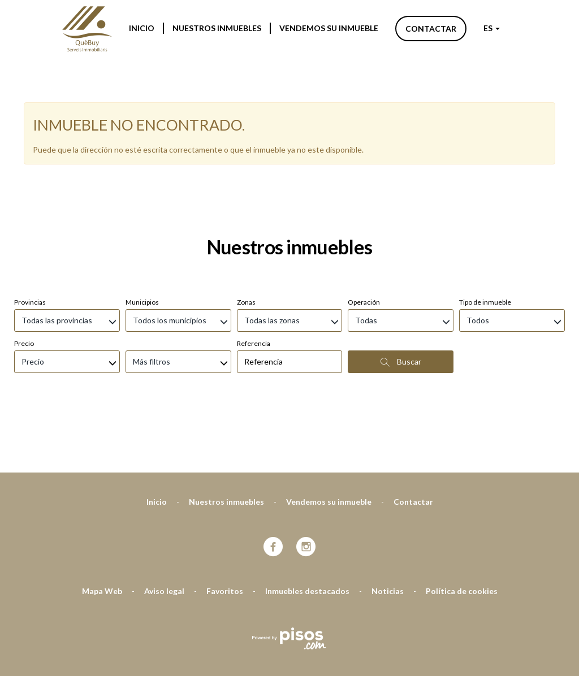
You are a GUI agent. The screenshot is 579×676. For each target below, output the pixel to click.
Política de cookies (462, 531)
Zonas (246, 242)
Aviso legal (164, 531)
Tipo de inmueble (485, 242)
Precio (24, 283)
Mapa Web (102, 531)
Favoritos (224, 531)
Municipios (142, 242)
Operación (364, 242)
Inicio (141, 28)
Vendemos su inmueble (328, 28)
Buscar (401, 302)
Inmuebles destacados (307, 531)
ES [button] (491, 28)
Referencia (253, 283)
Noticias (387, 531)
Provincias (30, 242)
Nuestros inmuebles (216, 28)
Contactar (430, 28)
